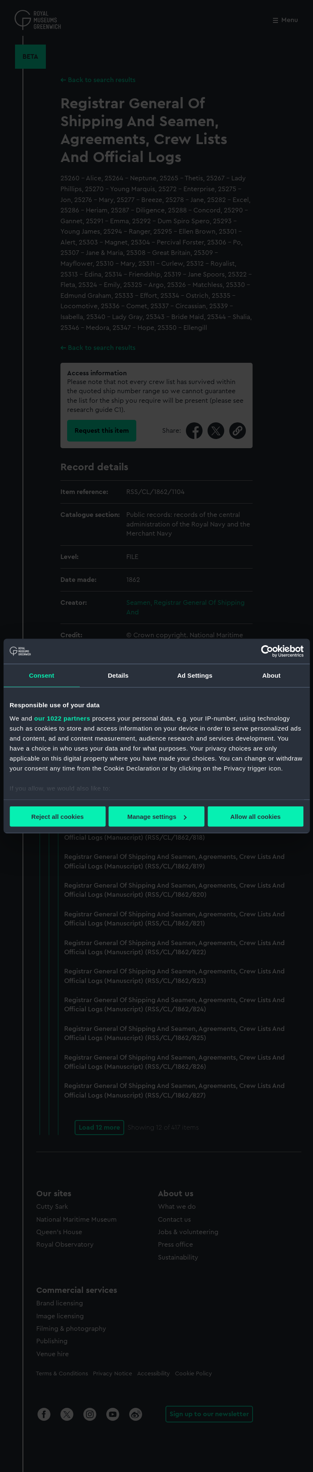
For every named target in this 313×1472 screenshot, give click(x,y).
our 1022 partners (62, 717)
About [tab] (271, 675)
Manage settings (156, 816)
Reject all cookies (57, 816)
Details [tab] (118, 675)
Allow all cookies (255, 816)
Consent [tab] (42, 675)
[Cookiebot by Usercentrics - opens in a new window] (266, 651)
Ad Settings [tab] (194, 675)
